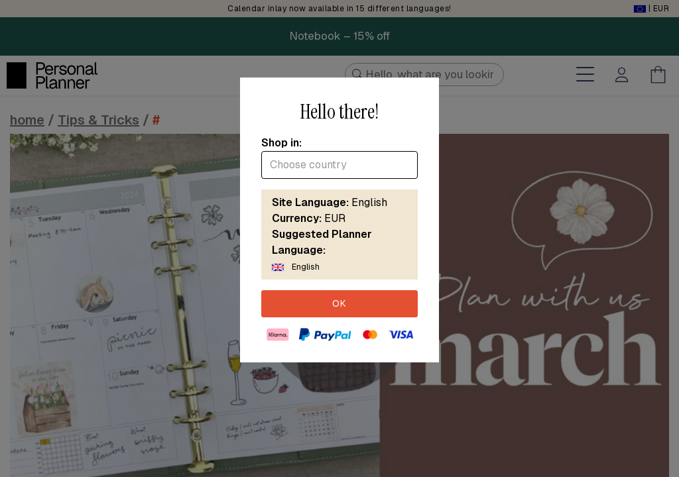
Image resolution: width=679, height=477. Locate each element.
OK (339, 303)
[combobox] (339, 165)
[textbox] (339, 165)
